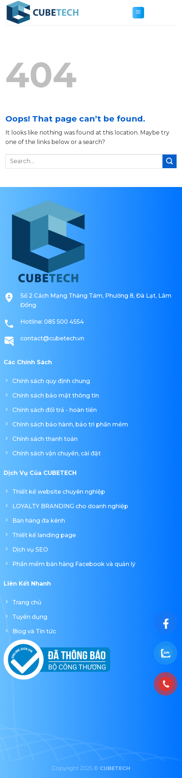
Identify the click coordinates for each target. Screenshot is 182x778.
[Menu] (138, 12)
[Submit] (169, 161)
